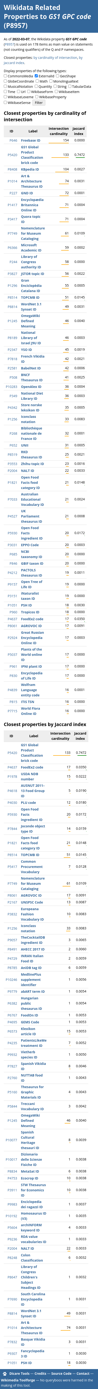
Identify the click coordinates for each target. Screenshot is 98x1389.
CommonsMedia (20, 76)
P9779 (12, 991)
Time (11, 91)
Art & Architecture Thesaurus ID (32, 181)
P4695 (12, 1022)
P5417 (12, 866)
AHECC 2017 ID (32, 949)
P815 (13, 701)
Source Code (61, 1373)
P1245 (12, 321)
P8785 (12, 967)
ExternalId (46, 76)
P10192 (11, 1216)
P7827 (12, 1066)
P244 (13, 262)
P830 (13, 675)
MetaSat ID (30, 1171)
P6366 (12, 247)
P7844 (12, 828)
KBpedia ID (30, 169)
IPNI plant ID (31, 666)
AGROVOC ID (31, 626)
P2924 (12, 637)
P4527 (12, 516)
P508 (13, 377)
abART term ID (33, 991)
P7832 (12, 1342)
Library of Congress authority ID (31, 261)
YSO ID (26, 349)
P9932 (12, 1054)
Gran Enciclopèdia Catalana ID (31, 285)
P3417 (12, 219)
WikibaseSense (19, 102)
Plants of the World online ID (31, 654)
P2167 (12, 902)
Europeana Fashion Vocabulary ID (32, 914)
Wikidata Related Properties (32, 12)
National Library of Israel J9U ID (31, 337)
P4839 (12, 690)
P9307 (12, 1353)
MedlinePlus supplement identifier (31, 979)
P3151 (12, 596)
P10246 (11, 979)
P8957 (9, 44)
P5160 (12, 1092)
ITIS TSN (27, 701)
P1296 (12, 285)
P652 (13, 445)
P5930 (12, 533)
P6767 (12, 1015)
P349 (13, 396)
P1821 (12, 482)
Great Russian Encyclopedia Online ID (32, 637)
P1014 (12, 181)
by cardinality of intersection (55, 57)
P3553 (12, 463)
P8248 (12, 1257)
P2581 (12, 368)
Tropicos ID (30, 612)
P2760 (12, 1078)
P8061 (12, 626)
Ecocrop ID (29, 1178)
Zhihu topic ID (32, 463)
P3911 (12, 1190)
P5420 (12, 155)
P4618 (12, 790)
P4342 (12, 407)
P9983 (12, 1204)
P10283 (11, 386)
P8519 (12, 454)
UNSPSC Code (32, 902)
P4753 (12, 1178)
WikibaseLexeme (21, 97)
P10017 (11, 1159)
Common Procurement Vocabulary (32, 866)
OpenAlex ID (31, 386)
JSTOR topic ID (32, 273)
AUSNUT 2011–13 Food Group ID (33, 790)
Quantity (45, 86)
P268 (13, 433)
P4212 (12, 572)
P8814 (12, 306)
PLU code (28, 802)
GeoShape (68, 76)
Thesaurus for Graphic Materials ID (32, 1092)
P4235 (12, 1043)
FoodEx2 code (32, 619)
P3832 (12, 914)
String (62, 86)
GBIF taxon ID (32, 563)
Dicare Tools (19, 1373)
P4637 (12, 619)
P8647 (12, 1277)
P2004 (12, 470)
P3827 (12, 273)
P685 (13, 554)
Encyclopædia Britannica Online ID (32, 204)
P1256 (12, 419)
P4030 (12, 802)
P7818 (12, 359)
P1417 (12, 205)
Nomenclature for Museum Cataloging (33, 233)
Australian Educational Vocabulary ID (32, 499)
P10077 (11, 1140)
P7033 (12, 499)
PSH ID (26, 605)
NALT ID (27, 470)
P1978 (12, 776)
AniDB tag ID (31, 967)
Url (23, 91)
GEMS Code (30, 1022)
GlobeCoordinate (21, 81)
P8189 (12, 338)
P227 (13, 193)
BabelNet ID (31, 368)
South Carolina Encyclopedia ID (33, 1299)
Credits (40, 1373)
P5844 (12, 1106)
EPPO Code (30, 545)
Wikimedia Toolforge (18, 1380)
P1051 (12, 605)
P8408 (12, 169)
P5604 (12, 1227)
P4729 (12, 958)
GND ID (27, 193)
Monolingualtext (65, 81)
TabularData (81, 86)
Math (44, 81)
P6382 (12, 1003)
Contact (83, 1373)
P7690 (12, 1299)
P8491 (12, 949)
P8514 (12, 297)
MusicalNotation (20, 86)
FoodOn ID (29, 1015)
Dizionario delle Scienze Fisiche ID (31, 1159)
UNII (24, 445)
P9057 (12, 940)
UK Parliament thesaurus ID (31, 516)
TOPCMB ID (30, 297)
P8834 (12, 1171)
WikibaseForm (42, 91)
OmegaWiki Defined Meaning (30, 320)
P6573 (12, 1031)
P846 (13, 563)
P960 (13, 612)
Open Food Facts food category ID (30, 482)
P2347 (12, 349)
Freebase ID (30, 140)
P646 (13, 140)
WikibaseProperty (52, 97)
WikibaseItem (69, 91)
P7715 (12, 711)
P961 (13, 666)
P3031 (12, 545)
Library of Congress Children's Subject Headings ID (30, 1277)
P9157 (12, 584)
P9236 (12, 1239)
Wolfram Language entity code (30, 689)
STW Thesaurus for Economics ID (33, 1190)
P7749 (12, 233)
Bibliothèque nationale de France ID (31, 433)
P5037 (12, 654)
